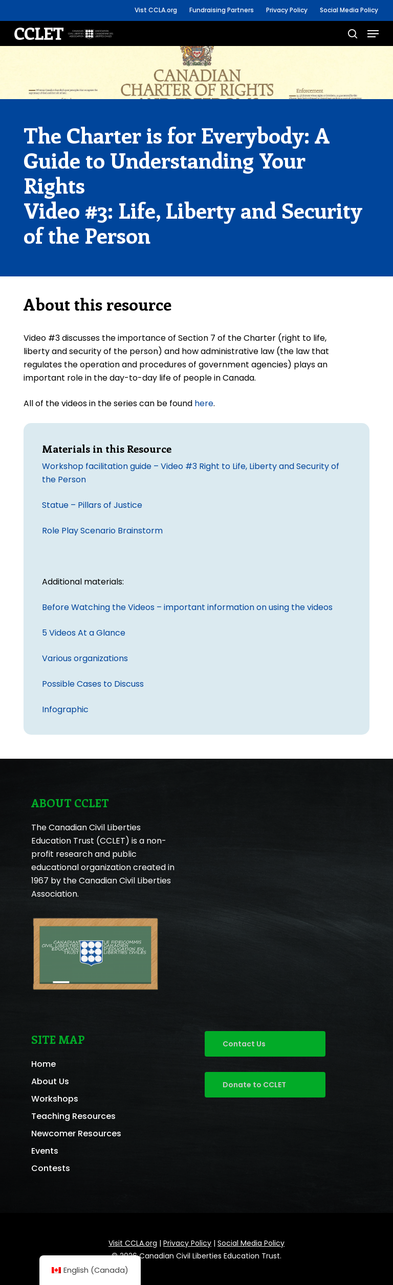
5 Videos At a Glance (83, 633)
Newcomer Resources (76, 1133)
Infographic (65, 709)
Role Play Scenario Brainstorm (102, 530)
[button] (373, 34)
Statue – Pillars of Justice (92, 505)
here (203, 403)
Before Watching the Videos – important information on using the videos (187, 607)
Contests (50, 1168)
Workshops (54, 1099)
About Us (50, 1081)
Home (43, 1064)
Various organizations (85, 658)
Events (44, 1151)
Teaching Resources (73, 1116)
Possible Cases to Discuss (93, 684)
